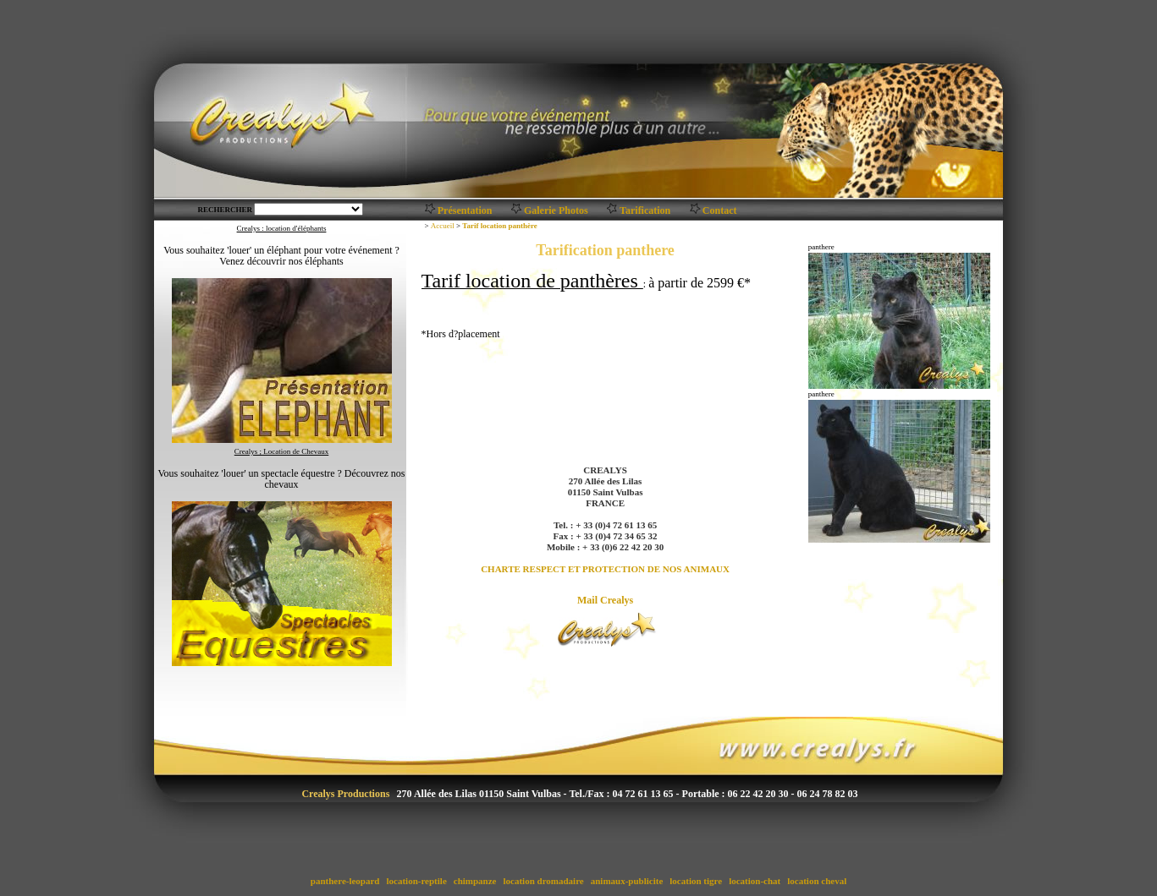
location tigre (696, 881)
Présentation (465, 210)
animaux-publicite (626, 881)
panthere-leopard (345, 881)
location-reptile (416, 881)
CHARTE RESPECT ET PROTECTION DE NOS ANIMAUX (605, 569)
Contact (719, 210)
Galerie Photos (556, 210)
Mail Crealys (605, 600)
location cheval (816, 881)
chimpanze (475, 881)
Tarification (645, 210)
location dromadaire (544, 881)
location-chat (754, 881)
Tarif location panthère (499, 225)
